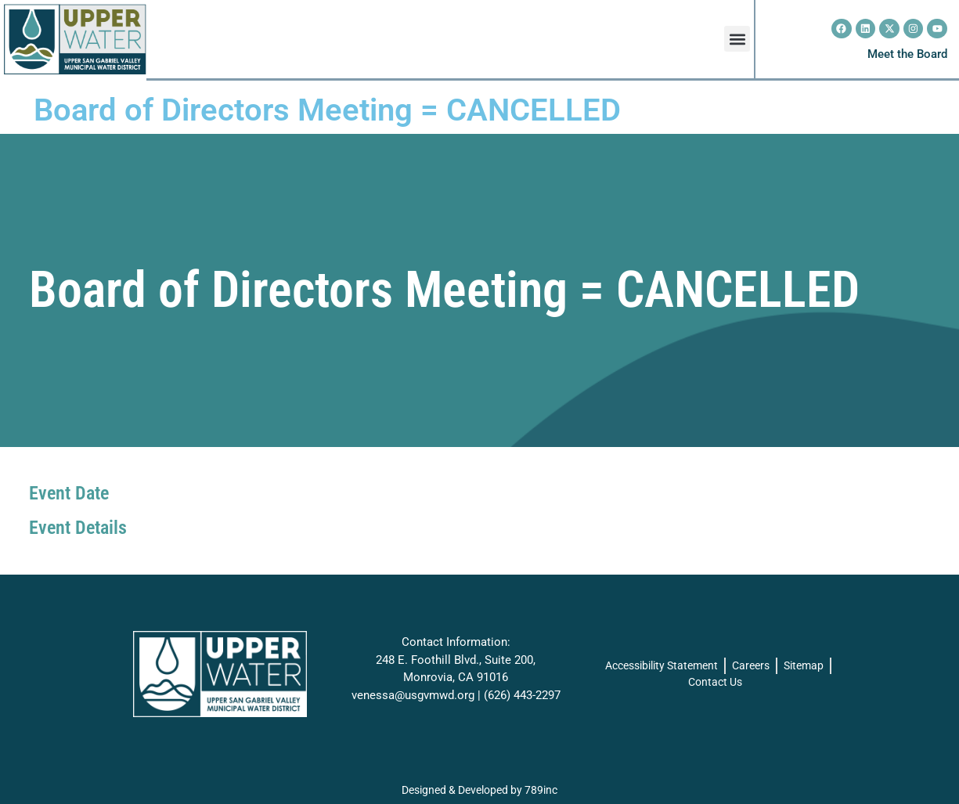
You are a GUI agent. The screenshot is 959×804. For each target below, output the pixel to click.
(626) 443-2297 (522, 695)
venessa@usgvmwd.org (413, 695)
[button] (737, 39)
